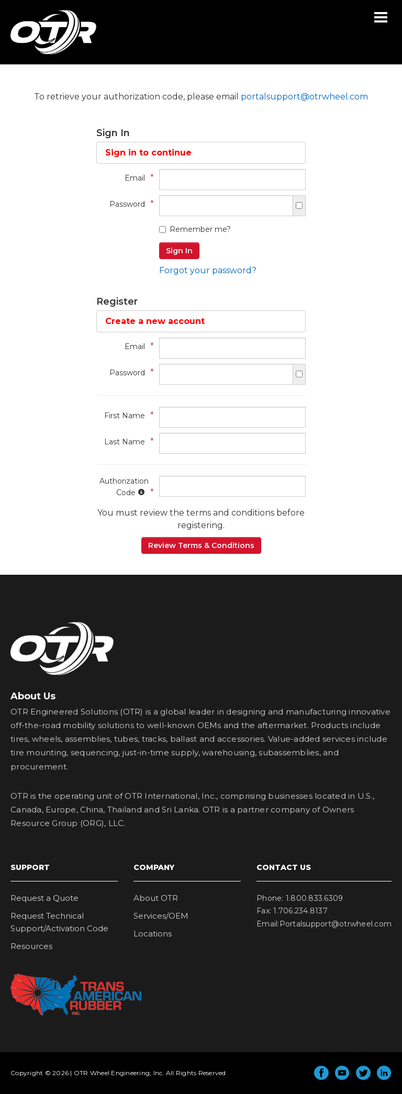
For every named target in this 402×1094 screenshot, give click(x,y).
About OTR (155, 898)
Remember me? (195, 229)
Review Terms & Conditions (201, 545)
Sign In (179, 250)
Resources (31, 946)
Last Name (126, 441)
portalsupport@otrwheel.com (304, 97)
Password (129, 204)
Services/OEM (160, 916)
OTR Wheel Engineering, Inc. (45, 53)
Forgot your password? (207, 270)
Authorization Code (124, 486)
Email (137, 178)
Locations (152, 934)
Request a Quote (44, 898)
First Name (126, 415)
